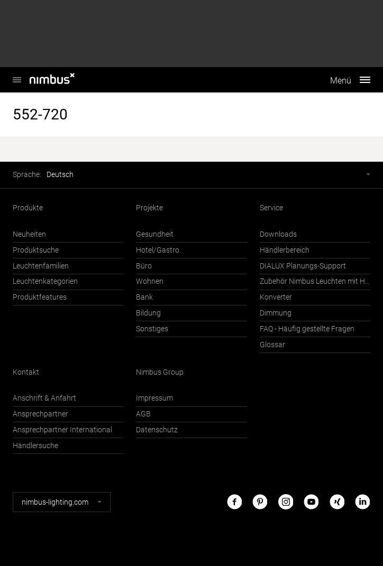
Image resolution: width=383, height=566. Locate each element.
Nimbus (17, 74)
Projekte (149, 207)
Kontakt (26, 372)
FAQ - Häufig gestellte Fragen (307, 328)
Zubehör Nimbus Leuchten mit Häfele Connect (315, 281)
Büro (144, 266)
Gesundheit (155, 234)
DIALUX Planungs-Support (303, 266)
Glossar (272, 344)
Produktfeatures (40, 297)
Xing (337, 502)
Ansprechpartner (40, 414)
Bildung (148, 313)
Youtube (311, 502)
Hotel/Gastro (157, 250)
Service (271, 207)
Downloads (278, 234)
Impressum (154, 398)
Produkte (28, 207)
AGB (143, 414)
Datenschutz (157, 429)
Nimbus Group (160, 372)
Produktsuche (36, 250)
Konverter (276, 297)
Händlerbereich (284, 250)
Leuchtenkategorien (45, 281)
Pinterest (260, 502)
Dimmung (275, 313)
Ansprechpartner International (62, 429)
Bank (144, 297)
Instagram (286, 502)
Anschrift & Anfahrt (44, 398)
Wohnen (149, 281)
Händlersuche (35, 445)
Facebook (234, 502)
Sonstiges (152, 328)
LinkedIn (362, 502)
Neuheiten (29, 234)
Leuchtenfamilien (41, 266)
